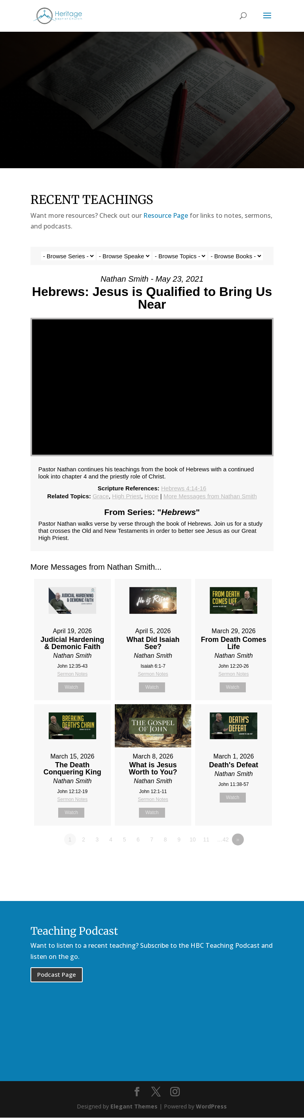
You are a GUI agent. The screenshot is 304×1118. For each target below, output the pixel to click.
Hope (151, 496)
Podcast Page (56, 974)
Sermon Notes (72, 674)
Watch (71, 687)
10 (193, 839)
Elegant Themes (134, 1106)
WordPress (211, 1106)
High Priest (126, 496)
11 (206, 839)
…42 (223, 839)
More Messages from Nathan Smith (210, 496)
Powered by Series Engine (244, 861)
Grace (101, 496)
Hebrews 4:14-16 (183, 488)
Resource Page (165, 215)
